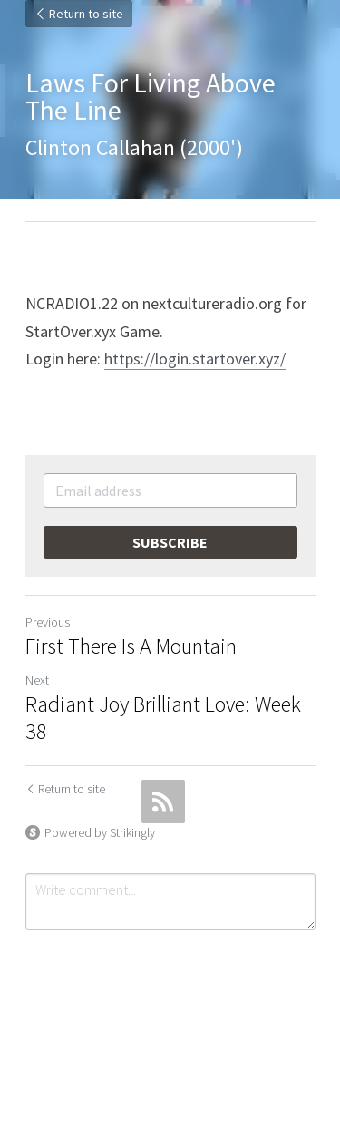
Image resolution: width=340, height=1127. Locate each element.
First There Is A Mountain (131, 646)
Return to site (78, 13)
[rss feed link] (163, 801)
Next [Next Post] (37, 680)
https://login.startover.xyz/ (195, 358)
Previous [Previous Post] (47, 622)
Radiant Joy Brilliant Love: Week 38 (163, 718)
